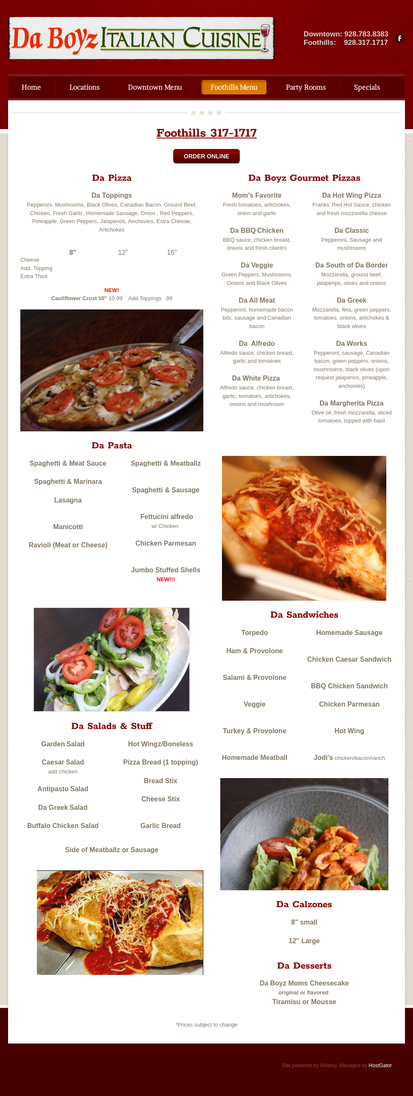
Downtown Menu (155, 87)
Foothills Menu (234, 87)
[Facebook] (400, 38)
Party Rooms (306, 87)
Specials (367, 87)
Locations (84, 87)
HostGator (380, 1065)
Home (31, 87)
